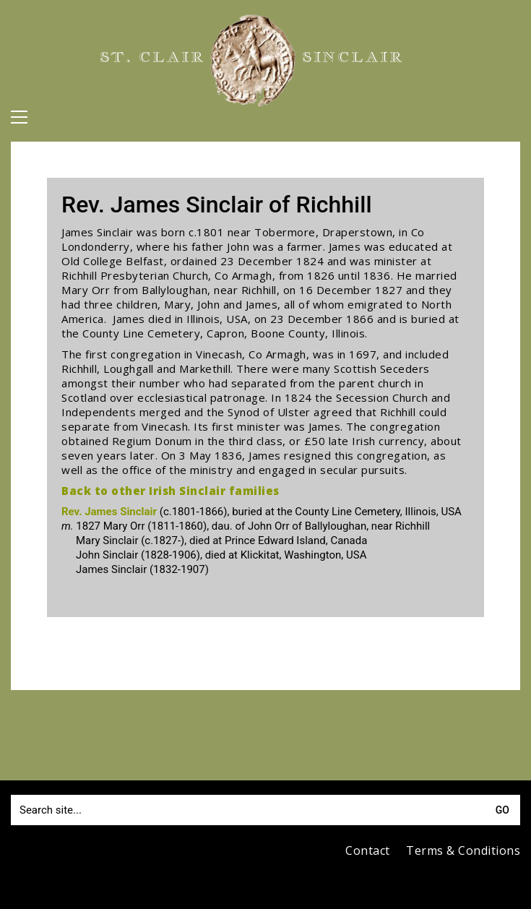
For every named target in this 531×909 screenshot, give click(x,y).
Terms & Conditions (463, 850)
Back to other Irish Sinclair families (170, 490)
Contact (367, 850)
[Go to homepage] (253, 60)
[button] (19, 117)
